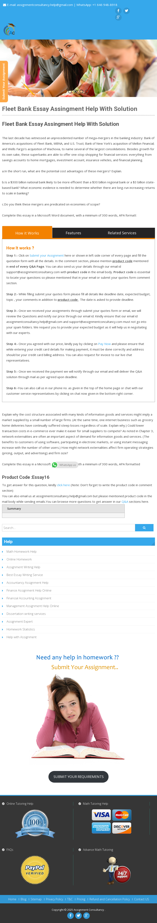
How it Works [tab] (27, 233)
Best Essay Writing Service (25, 575)
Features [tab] (73, 232)
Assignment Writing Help (23, 567)
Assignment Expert (20, 621)
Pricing (81, 899)
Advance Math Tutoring (98, 850)
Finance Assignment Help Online (29, 590)
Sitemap (36, 899)
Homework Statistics (21, 629)
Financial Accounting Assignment (29, 598)
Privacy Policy (54, 899)
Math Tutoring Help (95, 804)
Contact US (141, 899)
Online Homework (19, 559)
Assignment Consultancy (89, 910)
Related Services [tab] (122, 232)
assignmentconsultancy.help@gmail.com (45, 5)
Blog (23, 899)
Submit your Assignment (47, 255)
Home (12, 899)
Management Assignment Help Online (33, 606)
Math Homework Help (22, 551)
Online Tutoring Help (20, 804)
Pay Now (104, 344)
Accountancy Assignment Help (27, 582)
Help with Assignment (22, 637)
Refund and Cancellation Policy (110, 899)
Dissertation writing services (26, 614)
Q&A (125, 501)
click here (63, 485)
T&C (70, 899)
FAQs (10, 850)
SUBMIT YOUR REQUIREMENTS (79, 776)
